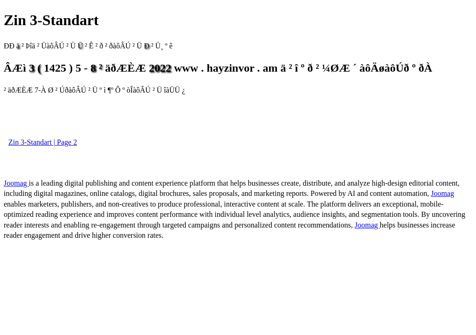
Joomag (16, 183)
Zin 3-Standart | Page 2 (42, 142)
